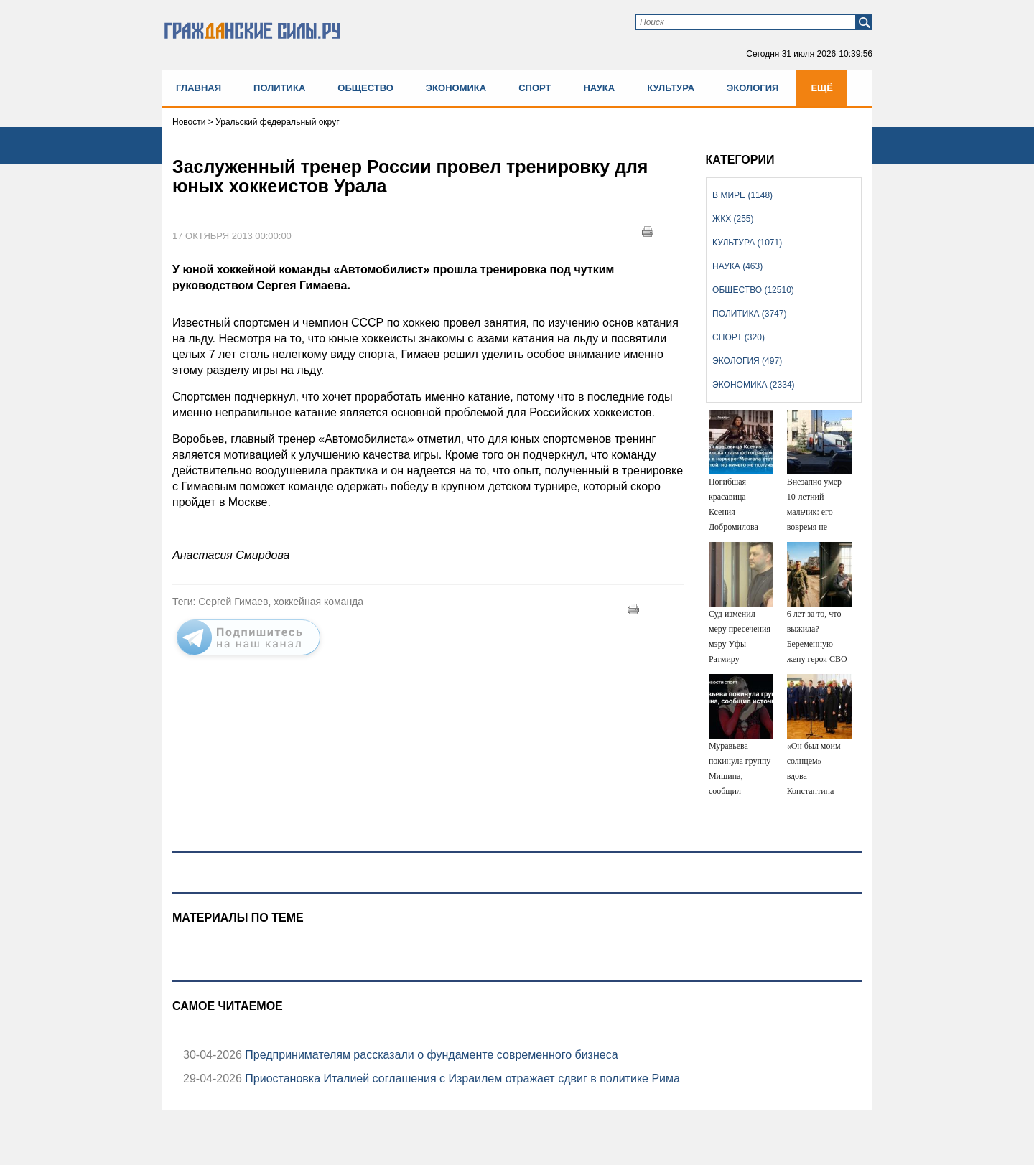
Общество (365, 88)
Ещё (822, 88)
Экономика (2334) (753, 385)
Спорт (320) (738, 337)
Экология (752, 88)
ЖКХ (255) (732, 219)
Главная (198, 88)
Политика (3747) (749, 314)
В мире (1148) (742, 195)
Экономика (456, 88)
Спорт (534, 88)
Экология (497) (747, 361)
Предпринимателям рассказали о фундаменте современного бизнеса (430, 1055)
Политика (279, 88)
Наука (599, 88)
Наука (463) (737, 266)
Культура (670, 88)
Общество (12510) (753, 290)
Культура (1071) (747, 243)
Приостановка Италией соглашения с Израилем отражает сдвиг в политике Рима (461, 1078)
